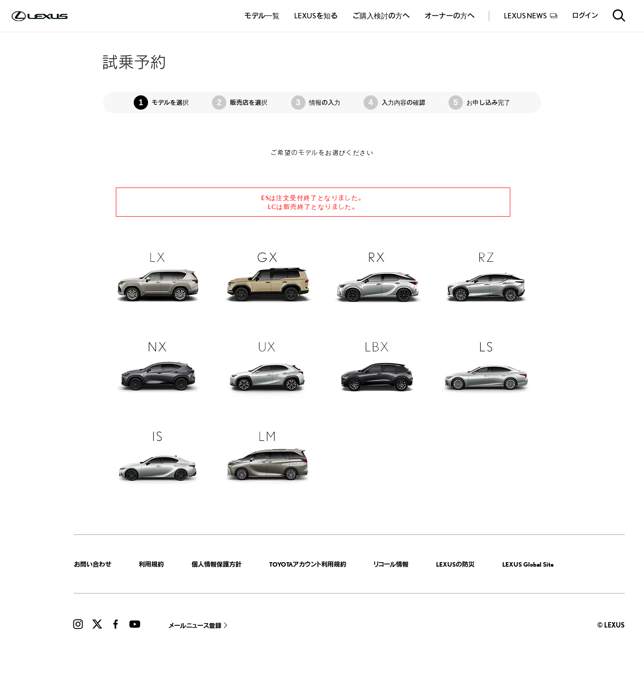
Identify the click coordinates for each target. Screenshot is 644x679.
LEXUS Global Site (528, 564)
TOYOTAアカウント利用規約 (307, 564)
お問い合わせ (92, 564)
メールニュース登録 (195, 625)
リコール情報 (390, 564)
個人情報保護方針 (216, 564)
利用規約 (151, 564)
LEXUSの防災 (455, 564)
